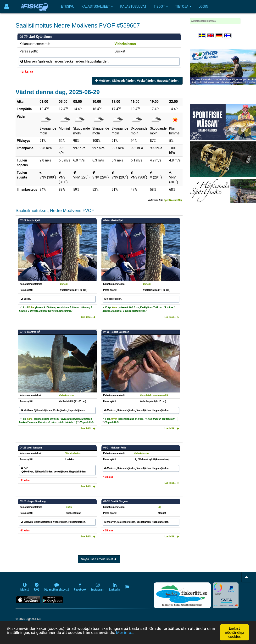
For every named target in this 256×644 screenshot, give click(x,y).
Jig (159, 507)
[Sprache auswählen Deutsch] (219, 35)
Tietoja (183, 6)
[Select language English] (210, 35)
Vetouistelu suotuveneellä (154, 395)
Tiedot (161, 6)
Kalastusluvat (133, 6)
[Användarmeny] (6, 6)
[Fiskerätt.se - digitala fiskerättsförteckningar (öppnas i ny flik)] (182, 595)
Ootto (69, 507)
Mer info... (125, 632)
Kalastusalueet (97, 6)
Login (203, 6)
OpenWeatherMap (173, 200)
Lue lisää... (88, 317)
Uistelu (63, 284)
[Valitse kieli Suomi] (227, 35)
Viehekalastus (125, 44)
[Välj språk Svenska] (202, 35)
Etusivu (67, 6)
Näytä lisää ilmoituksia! (99, 559)
